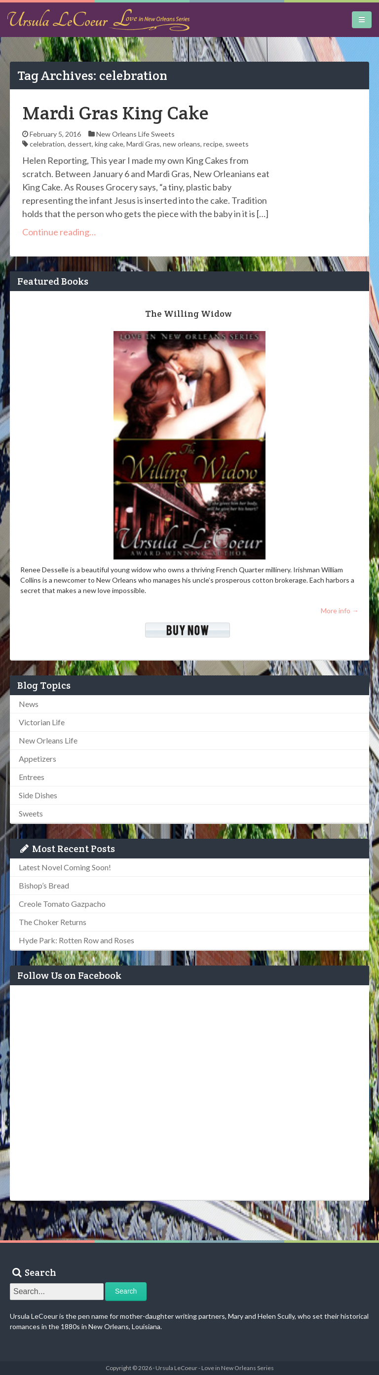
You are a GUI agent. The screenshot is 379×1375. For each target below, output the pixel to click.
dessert (80, 144)
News (28, 703)
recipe (213, 144)
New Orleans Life (123, 134)
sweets (237, 144)
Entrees (31, 776)
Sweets (163, 134)
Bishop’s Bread (44, 885)
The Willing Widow (188, 313)
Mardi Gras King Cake (115, 113)
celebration (47, 144)
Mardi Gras (143, 144)
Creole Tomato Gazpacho (62, 903)
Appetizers (37, 758)
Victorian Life (42, 722)
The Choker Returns (52, 922)
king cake (109, 144)
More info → (340, 610)
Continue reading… (59, 231)
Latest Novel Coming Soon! (65, 867)
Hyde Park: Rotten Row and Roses (76, 940)
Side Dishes (38, 795)
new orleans (181, 144)
